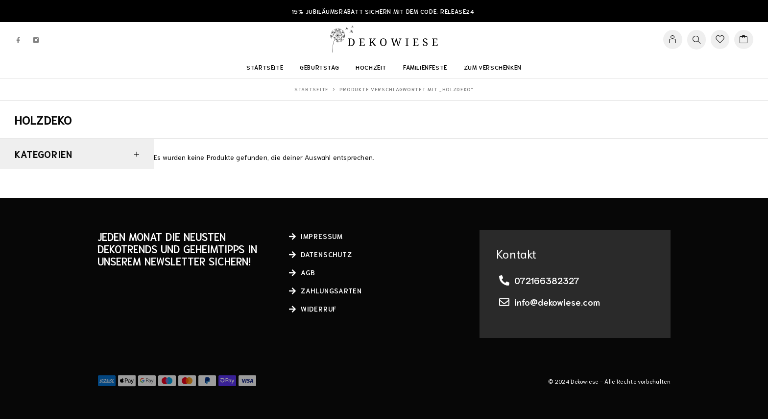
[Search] (696, 40)
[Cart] (743, 40)
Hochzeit (371, 67)
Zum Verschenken (493, 67)
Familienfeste (425, 67)
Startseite (264, 67)
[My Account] (672, 39)
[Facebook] (19, 39)
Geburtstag (319, 67)
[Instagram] (36, 39)
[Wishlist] (720, 40)
